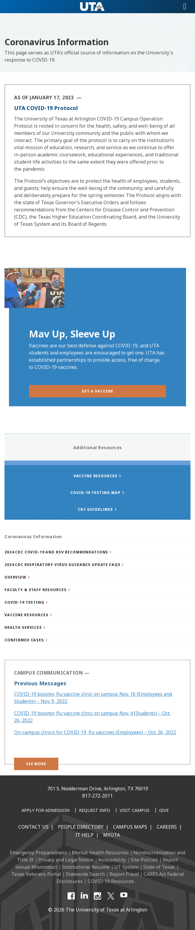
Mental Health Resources (100, 852)
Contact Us (33, 827)
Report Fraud (124, 874)
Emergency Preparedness (38, 852)
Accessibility (112, 859)
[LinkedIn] (84, 895)
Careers (167, 827)
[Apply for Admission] (45, 810)
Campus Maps (130, 827)
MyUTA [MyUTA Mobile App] (111, 835)
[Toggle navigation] (184, 6)
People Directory (80, 827)
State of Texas (159, 867)
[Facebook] (71, 895)
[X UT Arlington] (110, 895)
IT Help (84, 835)
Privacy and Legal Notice (65, 859)
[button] (97, 566)
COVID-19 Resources (111, 881)
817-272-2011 (97, 795)
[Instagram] (97, 895)
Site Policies (144, 859)
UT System (126, 867)
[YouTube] (123, 895)
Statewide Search (85, 874)
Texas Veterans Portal (36, 874)
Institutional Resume (85, 867)
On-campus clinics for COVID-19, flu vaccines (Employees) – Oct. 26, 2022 (95, 745)
